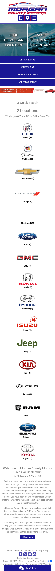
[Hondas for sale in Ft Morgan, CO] (27, 280)
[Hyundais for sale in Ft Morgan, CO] (27, 302)
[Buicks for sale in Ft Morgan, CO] (27, 130)
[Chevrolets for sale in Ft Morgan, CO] (27, 173)
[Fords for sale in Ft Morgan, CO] (27, 237)
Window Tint (27, 67)
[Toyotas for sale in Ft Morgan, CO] (27, 451)
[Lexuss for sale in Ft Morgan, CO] (27, 387)
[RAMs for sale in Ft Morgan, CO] (27, 409)
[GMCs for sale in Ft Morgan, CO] (27, 259)
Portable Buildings (27, 74)
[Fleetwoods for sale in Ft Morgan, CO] (27, 216)
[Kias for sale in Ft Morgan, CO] (27, 366)
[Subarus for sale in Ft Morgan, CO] (27, 430)
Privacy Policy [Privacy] (42, 550)
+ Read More (27, 537)
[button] (27, 102)
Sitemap (22, 561)
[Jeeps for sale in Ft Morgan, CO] (27, 344)
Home (9, 550)
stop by (30, 532)
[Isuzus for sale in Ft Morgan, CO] (27, 323)
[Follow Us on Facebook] (20, 554)
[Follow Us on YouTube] (30, 554)
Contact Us (29, 550)
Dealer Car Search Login (28, 558)
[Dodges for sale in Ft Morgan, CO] (27, 195)
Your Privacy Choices (40, 561)
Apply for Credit (27, 82)
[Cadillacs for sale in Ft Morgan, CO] (27, 152)
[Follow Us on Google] (34, 554)
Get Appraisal (27, 60)
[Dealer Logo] (27, 8)
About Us (18, 550)
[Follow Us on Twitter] (25, 554)
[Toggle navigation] (34, 18)
